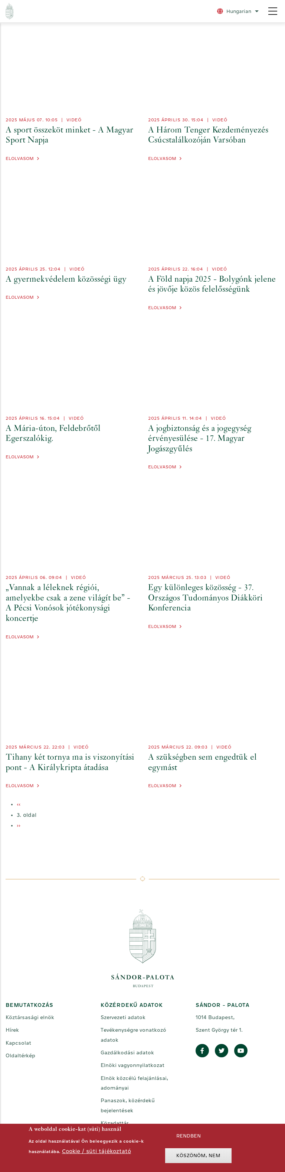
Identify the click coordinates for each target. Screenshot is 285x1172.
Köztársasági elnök (30, 1017)
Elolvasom (20, 158)
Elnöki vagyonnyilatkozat (132, 1065)
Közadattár (114, 1123)
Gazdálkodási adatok (127, 1052)
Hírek (12, 1029)
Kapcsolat (18, 1042)
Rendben (188, 1135)
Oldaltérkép (20, 1055)
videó (74, 120)
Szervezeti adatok (123, 1017)
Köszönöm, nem (198, 1155)
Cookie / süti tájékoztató (96, 1151)
